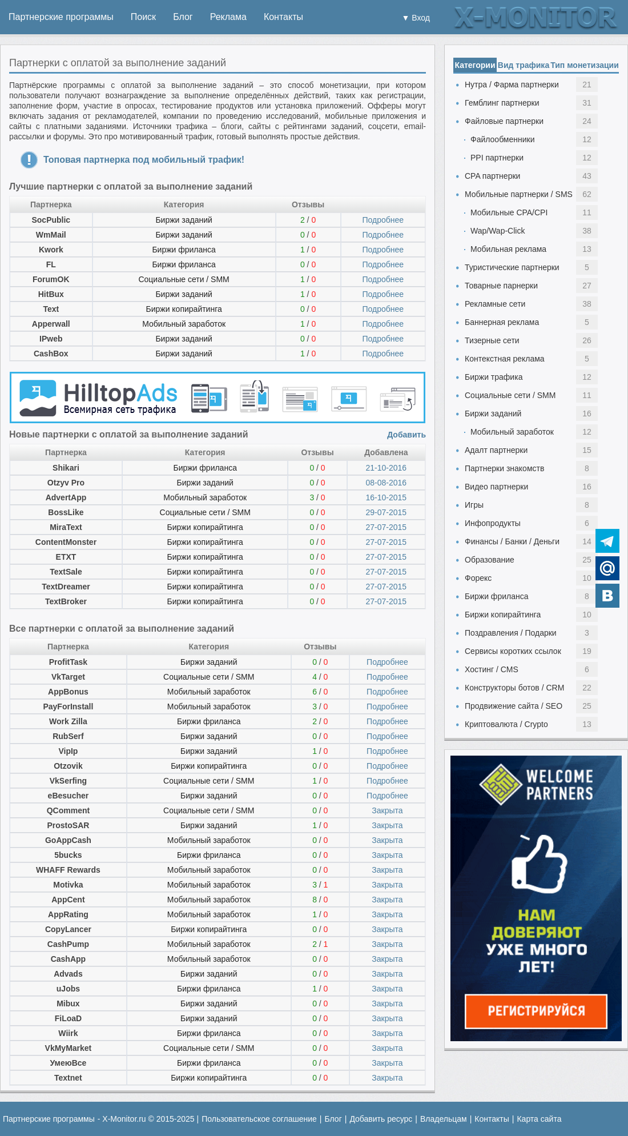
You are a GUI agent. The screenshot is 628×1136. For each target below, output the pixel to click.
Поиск (143, 17)
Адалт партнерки (496, 450)
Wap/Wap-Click (497, 230)
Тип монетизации (584, 65)
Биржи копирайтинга (184, 309)
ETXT (66, 556)
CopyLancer (68, 929)
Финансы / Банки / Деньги (512, 541)
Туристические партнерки (512, 267)
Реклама (228, 17)
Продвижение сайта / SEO (513, 705)
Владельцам (443, 1118)
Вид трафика (523, 65)
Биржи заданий (183, 219)
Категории (474, 65)
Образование (489, 559)
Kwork (51, 249)
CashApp (68, 959)
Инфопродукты (493, 523)
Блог (183, 17)
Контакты (283, 17)
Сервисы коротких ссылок (513, 651)
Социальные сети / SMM (183, 279)
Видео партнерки (496, 486)
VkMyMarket (68, 1048)
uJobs (68, 988)
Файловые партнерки (504, 121)
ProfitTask (68, 662)
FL (51, 264)
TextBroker (66, 601)
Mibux (68, 1003)
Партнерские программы (61, 17)
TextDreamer (66, 586)
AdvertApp (66, 497)
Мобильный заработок (184, 323)
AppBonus (68, 691)
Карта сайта (539, 1118)
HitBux (51, 294)
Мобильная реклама (508, 249)
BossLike (65, 512)
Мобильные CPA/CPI (509, 212)
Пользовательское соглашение (259, 1118)
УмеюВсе (68, 1062)
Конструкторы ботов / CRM (514, 687)
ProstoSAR (68, 825)
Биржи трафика (493, 377)
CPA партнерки (492, 175)
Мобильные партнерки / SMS (519, 194)
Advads (68, 973)
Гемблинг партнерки (502, 102)
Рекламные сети (495, 303)
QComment (68, 810)
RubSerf (68, 736)
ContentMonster (65, 542)
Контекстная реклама (505, 358)
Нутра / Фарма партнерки (512, 84)
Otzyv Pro (65, 482)
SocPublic (50, 219)
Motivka (68, 884)
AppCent (67, 899)
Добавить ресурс (380, 1118)
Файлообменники (502, 139)
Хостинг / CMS (491, 669)
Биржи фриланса (183, 249)
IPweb (50, 338)
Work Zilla (68, 721)
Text (51, 309)
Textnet (68, 1077)
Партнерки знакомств (504, 468)
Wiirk (68, 1033)
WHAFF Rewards (68, 869)
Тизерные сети (492, 340)
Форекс (478, 578)
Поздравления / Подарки (511, 632)
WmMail (51, 234)
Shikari (66, 467)
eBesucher (68, 795)
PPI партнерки (497, 157)
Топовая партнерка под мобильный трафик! (143, 159)
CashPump (68, 944)
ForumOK (51, 279)
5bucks (68, 855)
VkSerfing (68, 780)
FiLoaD (68, 1018)
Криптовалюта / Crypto (506, 724)
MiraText (66, 527)
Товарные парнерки (501, 285)
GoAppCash (68, 840)
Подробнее (383, 219)
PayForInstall (68, 706)
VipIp (68, 751)
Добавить (406, 434)
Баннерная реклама (502, 322)
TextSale (66, 571)
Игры (474, 504)
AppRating (68, 914)
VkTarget (68, 676)
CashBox (51, 353)
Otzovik (68, 765)
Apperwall (51, 323)
